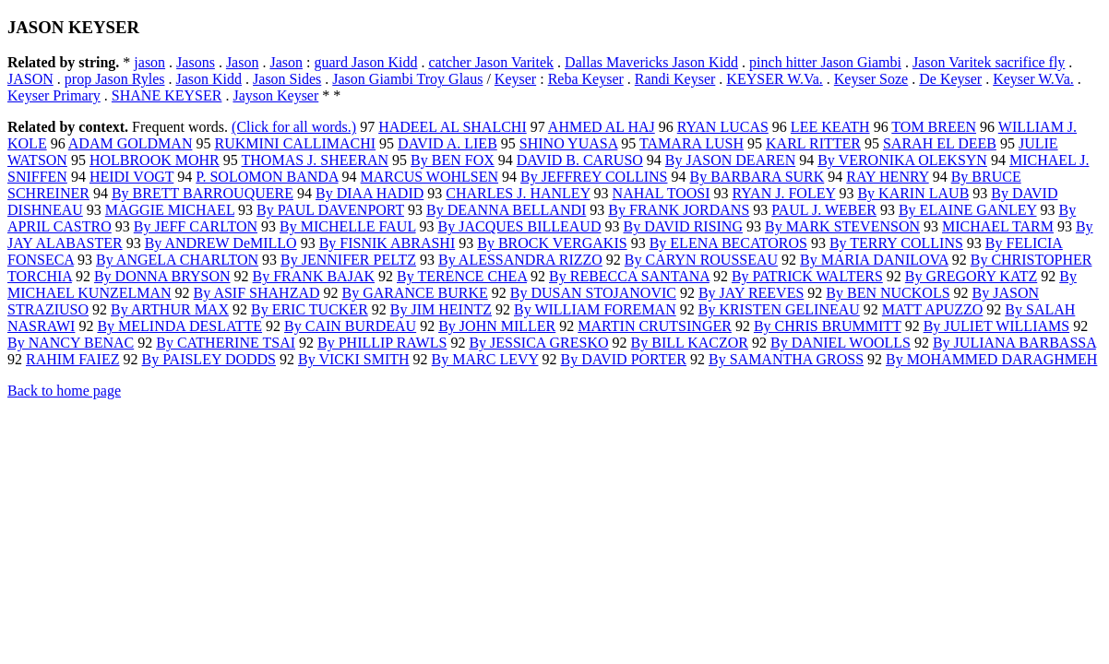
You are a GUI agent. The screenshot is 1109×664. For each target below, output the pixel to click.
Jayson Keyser (275, 95)
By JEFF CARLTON (195, 226)
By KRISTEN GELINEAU (779, 309)
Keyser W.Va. (1033, 79)
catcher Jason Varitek (491, 62)
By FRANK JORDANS (678, 210)
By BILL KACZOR (689, 342)
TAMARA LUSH (691, 143)
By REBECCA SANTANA (629, 276)
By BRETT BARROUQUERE (202, 193)
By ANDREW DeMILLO (221, 243)
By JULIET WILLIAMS (997, 326)
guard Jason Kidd (365, 62)
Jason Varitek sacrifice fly (988, 62)
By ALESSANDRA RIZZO (520, 259)
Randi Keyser (675, 79)
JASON (30, 79)
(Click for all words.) (294, 127)
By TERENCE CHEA (462, 276)
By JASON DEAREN (730, 160)
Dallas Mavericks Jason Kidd (651, 62)
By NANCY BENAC (70, 342)
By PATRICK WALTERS (807, 276)
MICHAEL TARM (998, 226)
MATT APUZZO (933, 309)
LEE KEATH (830, 127)
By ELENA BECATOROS (728, 243)
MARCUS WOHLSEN (430, 176)
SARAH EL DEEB (939, 143)
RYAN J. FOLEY (784, 193)
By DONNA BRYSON (162, 276)
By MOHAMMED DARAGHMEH (991, 359)
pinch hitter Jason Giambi (825, 62)
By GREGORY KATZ (971, 276)
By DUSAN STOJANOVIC (593, 293)
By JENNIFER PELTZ (348, 259)
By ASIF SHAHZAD (257, 293)
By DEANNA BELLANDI (506, 210)
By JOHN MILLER (496, 326)
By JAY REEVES (751, 293)
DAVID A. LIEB (447, 143)
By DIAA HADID (369, 193)
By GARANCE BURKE (415, 293)
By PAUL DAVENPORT (330, 210)
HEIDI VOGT (131, 176)
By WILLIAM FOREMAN (595, 309)
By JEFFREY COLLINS (593, 176)
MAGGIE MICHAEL (169, 210)
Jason (242, 62)
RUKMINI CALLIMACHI (295, 143)
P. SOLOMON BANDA (267, 176)
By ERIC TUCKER (309, 309)
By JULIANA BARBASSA (1014, 342)
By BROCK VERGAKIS (551, 243)
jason (149, 62)
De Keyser (950, 79)
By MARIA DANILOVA (874, 259)
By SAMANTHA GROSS (786, 359)
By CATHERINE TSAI (225, 342)
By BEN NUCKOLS (887, 293)
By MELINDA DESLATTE (179, 326)
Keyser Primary (54, 95)
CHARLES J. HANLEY (518, 193)
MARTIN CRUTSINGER (655, 326)
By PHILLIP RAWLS (382, 342)
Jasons (195, 62)
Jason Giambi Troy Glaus (407, 79)
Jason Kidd (208, 79)
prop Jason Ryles (115, 79)
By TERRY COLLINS (896, 243)
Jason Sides (287, 79)
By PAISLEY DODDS (208, 359)
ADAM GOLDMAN (130, 143)
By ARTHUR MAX (170, 309)
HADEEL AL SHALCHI (452, 127)
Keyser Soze (871, 79)
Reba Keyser (586, 79)
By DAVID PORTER (623, 359)
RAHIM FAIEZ (72, 359)
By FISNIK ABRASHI (387, 243)
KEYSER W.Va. (774, 79)
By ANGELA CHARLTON (177, 259)
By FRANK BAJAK (314, 276)
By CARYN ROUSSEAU (701, 259)
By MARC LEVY (485, 359)
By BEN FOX (453, 160)
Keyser (515, 79)
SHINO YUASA (568, 143)
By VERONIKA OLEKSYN (902, 160)
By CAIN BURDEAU (350, 326)
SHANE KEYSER (167, 95)
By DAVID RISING (683, 226)
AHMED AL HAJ (601, 127)
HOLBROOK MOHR (154, 160)
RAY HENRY (887, 176)
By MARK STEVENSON (842, 226)
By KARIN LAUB (913, 193)
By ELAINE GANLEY (968, 210)
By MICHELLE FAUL (348, 226)
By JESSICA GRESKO (538, 342)
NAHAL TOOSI (661, 193)
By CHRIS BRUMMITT (827, 326)
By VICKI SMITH (354, 359)
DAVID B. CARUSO (580, 160)
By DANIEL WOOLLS (840, 342)
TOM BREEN (933, 127)
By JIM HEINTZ (441, 309)
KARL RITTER (813, 143)
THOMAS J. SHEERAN (315, 160)
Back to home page (64, 390)
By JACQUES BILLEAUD (520, 226)
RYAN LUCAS (723, 127)
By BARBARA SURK (757, 176)
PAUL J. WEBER (823, 210)
